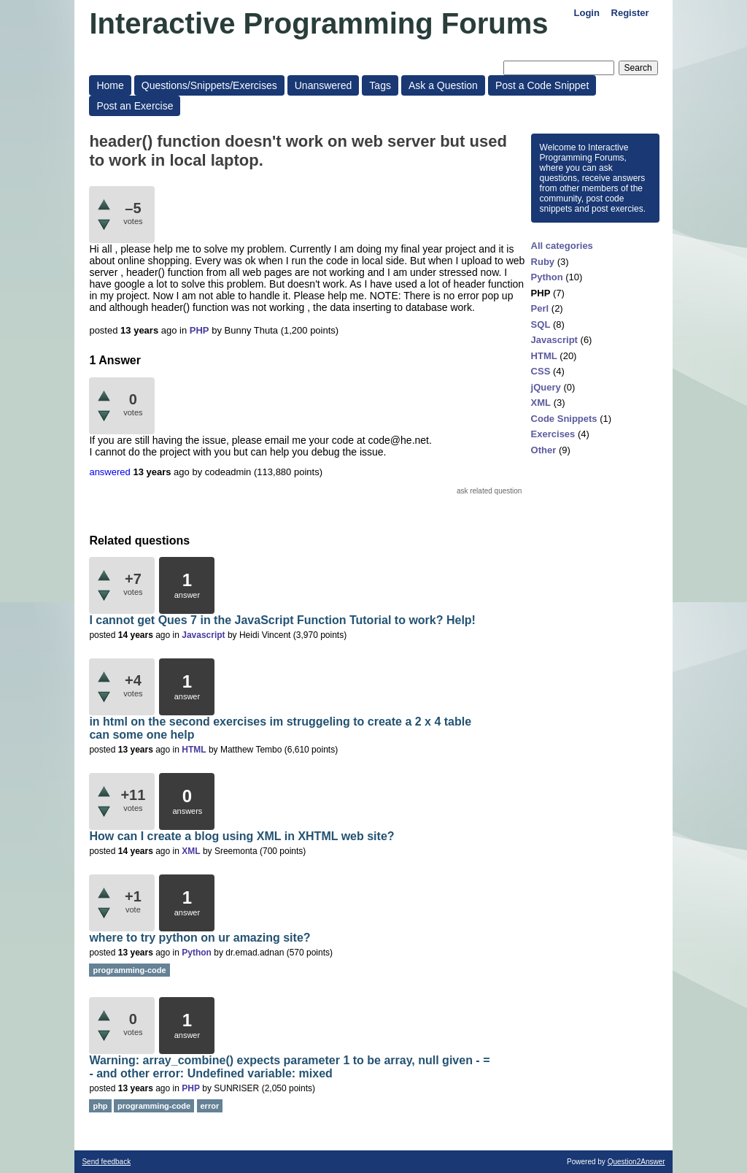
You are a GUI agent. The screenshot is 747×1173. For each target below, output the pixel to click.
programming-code (129, 970)
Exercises (553, 433)
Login (587, 12)
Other (544, 450)
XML (541, 402)
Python (547, 277)
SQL (541, 324)
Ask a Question (443, 85)
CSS (541, 371)
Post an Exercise (134, 106)
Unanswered (323, 85)
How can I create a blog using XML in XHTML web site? (241, 836)
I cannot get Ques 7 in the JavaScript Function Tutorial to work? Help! (282, 620)
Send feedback (106, 1162)
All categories (562, 245)
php (100, 1105)
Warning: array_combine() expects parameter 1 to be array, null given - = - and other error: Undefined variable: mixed (289, 1067)
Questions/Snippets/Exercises (209, 85)
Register (630, 12)
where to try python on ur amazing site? (199, 937)
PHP (541, 293)
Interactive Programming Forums (318, 23)
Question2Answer (636, 1162)
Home (109, 85)
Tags (380, 85)
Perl (540, 308)
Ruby (543, 261)
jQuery (546, 387)
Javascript (554, 339)
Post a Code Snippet (542, 85)
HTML (544, 355)
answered (109, 471)
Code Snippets (564, 418)
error (210, 1105)
